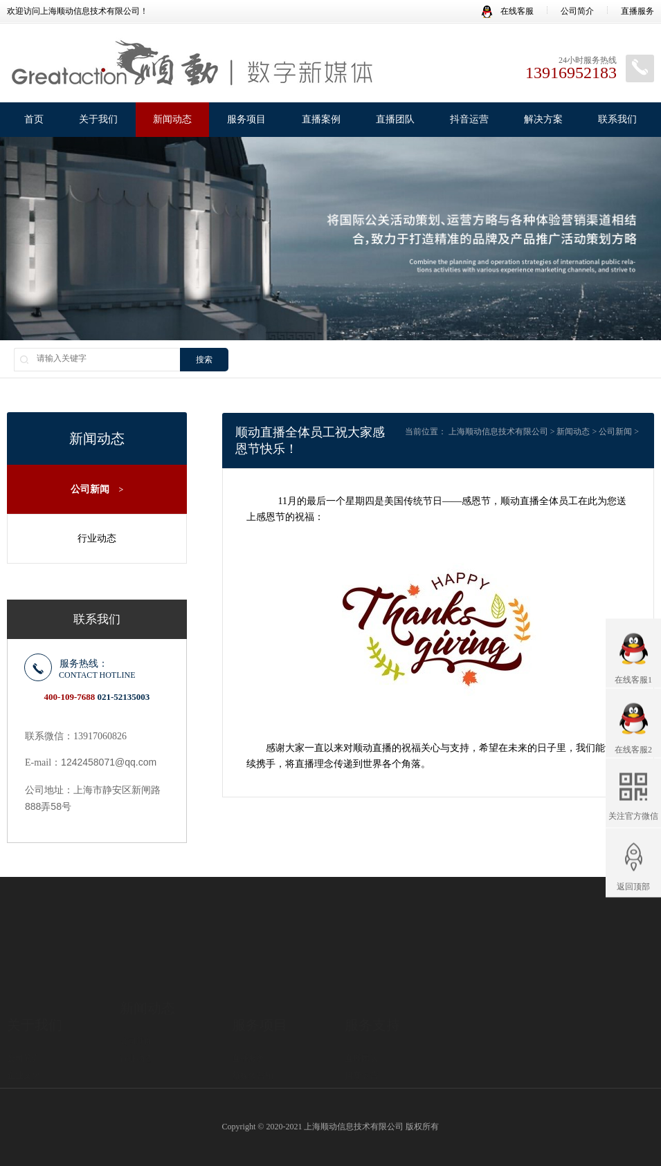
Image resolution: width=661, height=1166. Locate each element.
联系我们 (617, 119)
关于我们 (98, 119)
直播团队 (395, 119)
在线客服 (508, 11)
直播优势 (23, 1038)
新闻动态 (172, 119)
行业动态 (97, 538)
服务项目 (246, 119)
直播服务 (637, 11)
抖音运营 (469, 119)
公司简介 (577, 11)
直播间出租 (252, 1038)
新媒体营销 (252, 1021)
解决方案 (543, 119)
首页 (34, 119)
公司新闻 (97, 489)
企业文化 (23, 1021)
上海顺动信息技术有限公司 (498, 431)
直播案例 (321, 119)
